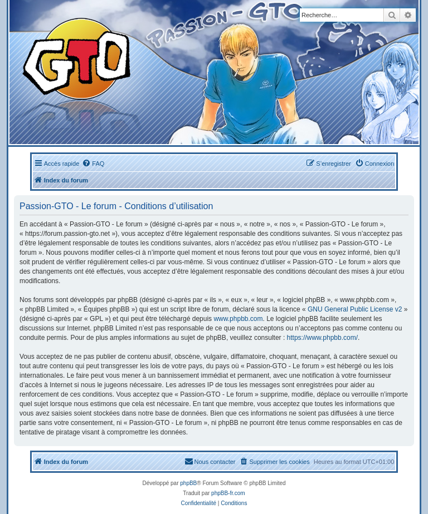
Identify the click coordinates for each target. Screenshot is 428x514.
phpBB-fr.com (228, 493)
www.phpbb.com (237, 319)
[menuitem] (93, 163)
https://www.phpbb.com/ (322, 338)
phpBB (188, 483)
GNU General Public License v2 (355, 309)
